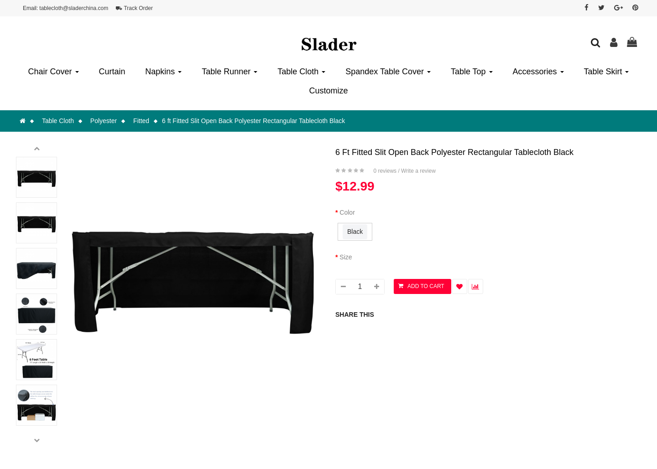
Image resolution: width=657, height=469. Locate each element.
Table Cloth (58, 120)
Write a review (418, 171)
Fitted (141, 120)
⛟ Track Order (134, 8)
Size (345, 257)
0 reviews (384, 171)
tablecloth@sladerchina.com (73, 8)
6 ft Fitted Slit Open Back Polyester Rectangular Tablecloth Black (253, 120)
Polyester (103, 120)
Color (347, 212)
